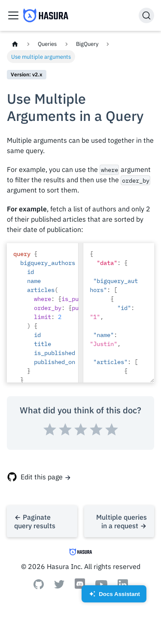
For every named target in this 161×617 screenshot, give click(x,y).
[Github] (38, 586)
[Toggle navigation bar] (13, 15)
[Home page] (15, 44)
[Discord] (80, 588)
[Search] (146, 15)
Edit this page (42, 477)
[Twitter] (59, 586)
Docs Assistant (114, 596)
